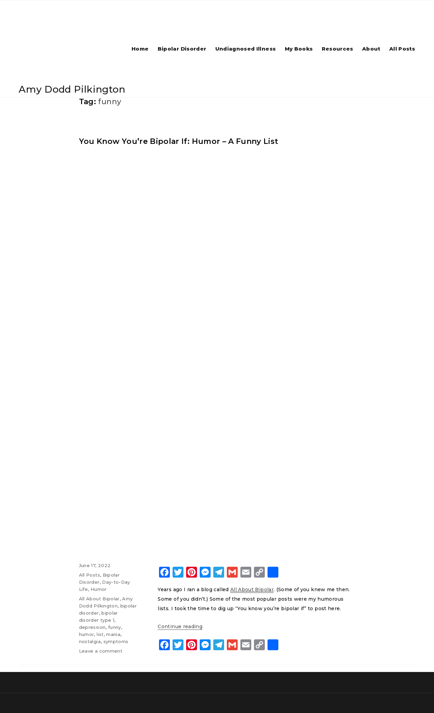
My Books (299, 48)
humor (86, 634)
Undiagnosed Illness (245, 48)
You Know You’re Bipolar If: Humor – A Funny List (178, 141)
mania (113, 634)
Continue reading (180, 626)
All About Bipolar (99, 598)
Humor (99, 589)
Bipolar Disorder (182, 48)
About (371, 48)
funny (114, 627)
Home (140, 48)
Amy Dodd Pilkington (72, 89)
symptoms (116, 641)
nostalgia (90, 641)
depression (92, 627)
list (100, 634)
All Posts (402, 48)
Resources (337, 48)
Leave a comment (100, 650)
